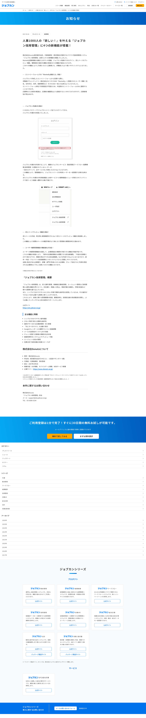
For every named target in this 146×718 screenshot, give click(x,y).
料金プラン (62, 674)
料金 (88, 5)
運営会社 (61, 689)
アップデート (99, 49)
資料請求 (130, 5)
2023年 (97, 122)
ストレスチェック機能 (65, 628)
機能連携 (67, 5)
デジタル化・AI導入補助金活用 (67, 625)
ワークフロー (99, 76)
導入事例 (73, 5)
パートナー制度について (131, 2)
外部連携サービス (63, 643)
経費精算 (97, 80)
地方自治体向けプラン (101, 622)
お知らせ (30, 10)
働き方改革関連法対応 (82, 625)
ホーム (24, 10)
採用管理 (46, 34)
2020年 (97, 134)
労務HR (97, 88)
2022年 (97, 126)
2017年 (97, 145)
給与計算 (97, 91)
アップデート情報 (79, 614)
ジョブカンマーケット (80, 681)
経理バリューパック (78, 622)
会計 (96, 95)
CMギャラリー (91, 681)
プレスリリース (36, 34)
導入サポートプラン (77, 628)
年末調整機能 (111, 622)
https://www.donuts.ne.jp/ (43, 369)
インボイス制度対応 (106, 625)
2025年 (97, 115)
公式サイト (38, 484)
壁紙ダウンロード (100, 681)
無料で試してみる (59, 436)
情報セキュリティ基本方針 (94, 689)
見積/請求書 (98, 99)
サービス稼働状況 (89, 614)
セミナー (97, 53)
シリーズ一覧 (62, 636)
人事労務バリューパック (65, 622)
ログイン (142, 2)
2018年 (97, 142)
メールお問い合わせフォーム (65, 592)
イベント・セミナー (106, 5)
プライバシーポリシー (79, 689)
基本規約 (68, 689)
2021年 (97, 130)
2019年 (97, 138)
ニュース (97, 45)
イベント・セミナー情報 (65, 659)
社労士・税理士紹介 (75, 643)
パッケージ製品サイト (38, 538)
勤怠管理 (97, 72)
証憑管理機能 (116, 625)
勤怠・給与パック (89, 622)
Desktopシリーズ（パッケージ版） (76, 636)
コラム (97, 57)
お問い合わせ (119, 2)
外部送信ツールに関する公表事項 (112, 689)
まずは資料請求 (86, 436)
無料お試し (140, 5)
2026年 (97, 111)
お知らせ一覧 (95, 5)
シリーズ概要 (59, 5)
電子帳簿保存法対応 (94, 625)
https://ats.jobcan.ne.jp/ (31, 308)
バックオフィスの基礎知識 (66, 681)
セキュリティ (81, 5)
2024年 (97, 118)
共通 (96, 68)
